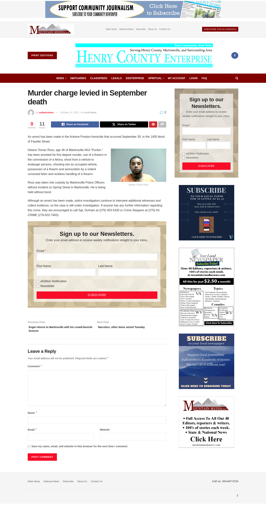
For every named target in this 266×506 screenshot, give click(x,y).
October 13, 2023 (69, 112)
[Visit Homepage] (144, 55)
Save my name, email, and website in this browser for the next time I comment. (79, 448)
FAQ (204, 78)
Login (193, 78)
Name (32, 415)
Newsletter (47, 286)
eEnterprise (135, 78)
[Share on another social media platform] (162, 124)
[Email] (97, 257)
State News (111, 29)
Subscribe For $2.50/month (220, 29)
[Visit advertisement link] (51, 29)
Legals (116, 78)
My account (176, 78)
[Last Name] (127, 272)
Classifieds (98, 78)
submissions (46, 112)
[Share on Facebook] (75, 124)
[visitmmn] (206, 421)
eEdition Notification (53, 281)
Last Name (105, 266)
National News (126, 29)
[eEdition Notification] (38, 282)
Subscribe (141, 29)
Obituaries (78, 78)
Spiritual (155, 78)
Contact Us (164, 29)
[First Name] (66, 272)
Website (105, 431)
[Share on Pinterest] (153, 124)
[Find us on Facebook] (234, 55)
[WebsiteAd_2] (206, 212)
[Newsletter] (38, 287)
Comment (35, 368)
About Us (152, 29)
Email (40, 251)
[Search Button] (237, 78)
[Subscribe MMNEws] (206, 286)
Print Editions (42, 55)
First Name (44, 266)
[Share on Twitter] (124, 124)
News (60, 78)
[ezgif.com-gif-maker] (206, 361)
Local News (90, 112)
